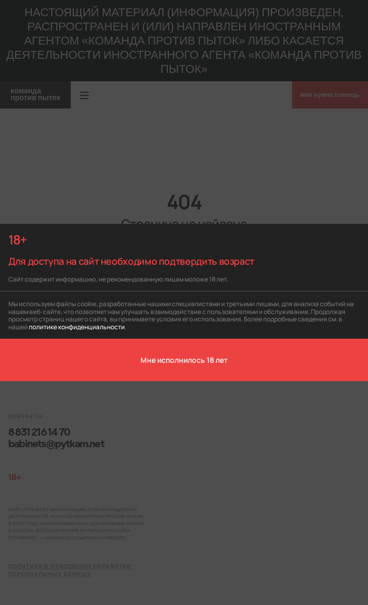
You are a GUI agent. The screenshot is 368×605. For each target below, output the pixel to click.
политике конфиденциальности (77, 326)
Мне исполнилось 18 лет (184, 359)
